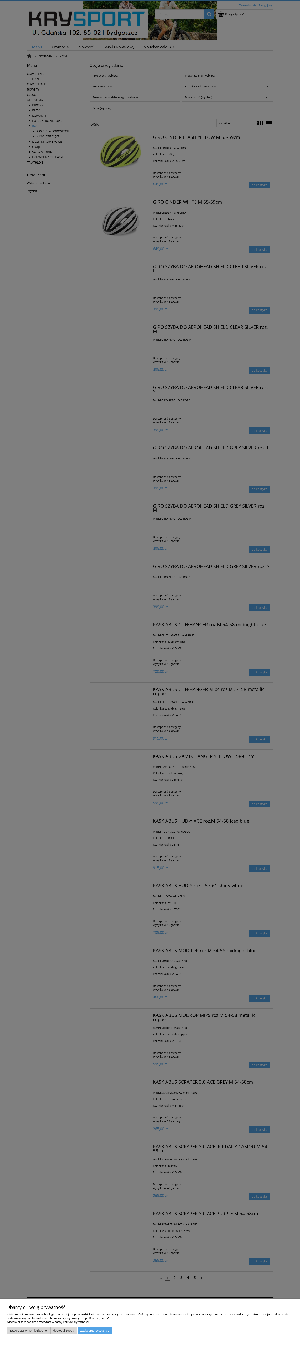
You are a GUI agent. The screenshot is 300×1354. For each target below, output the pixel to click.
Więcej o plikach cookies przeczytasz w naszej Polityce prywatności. (48, 1322)
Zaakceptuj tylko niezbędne (28, 1330)
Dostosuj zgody (63, 1330)
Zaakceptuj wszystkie (94, 1330)
